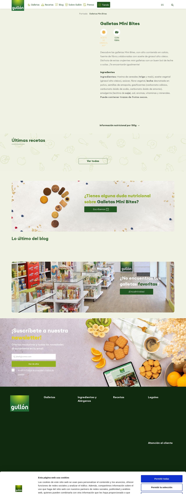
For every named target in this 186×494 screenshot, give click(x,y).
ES (162, 4)
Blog (61, 4)
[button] (172, 5)
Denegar (161, 475)
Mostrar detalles (157, 488)
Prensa (90, 4)
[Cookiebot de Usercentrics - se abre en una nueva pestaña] (19, 488)
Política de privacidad (34, 370)
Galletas (35, 4)
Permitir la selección (161, 467)
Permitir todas (161, 458)
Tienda (105, 4)
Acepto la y (36, 372)
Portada (83, 13)
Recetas (49, 4)
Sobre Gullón (75, 4)
